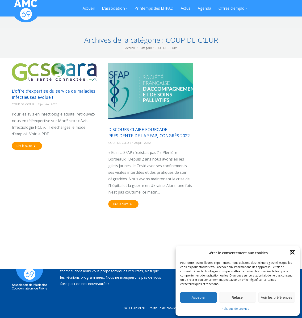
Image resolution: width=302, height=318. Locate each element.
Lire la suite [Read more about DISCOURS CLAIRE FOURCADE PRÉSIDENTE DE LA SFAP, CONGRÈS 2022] (122, 204)
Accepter (199, 297)
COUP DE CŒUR (23, 104)
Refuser (237, 297)
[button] (292, 252)
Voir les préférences (276, 297)
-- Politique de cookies (162, 308)
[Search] (171, 6)
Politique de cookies (235, 309)
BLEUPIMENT (137, 308)
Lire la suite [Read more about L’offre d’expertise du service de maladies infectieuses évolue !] (26, 146)
